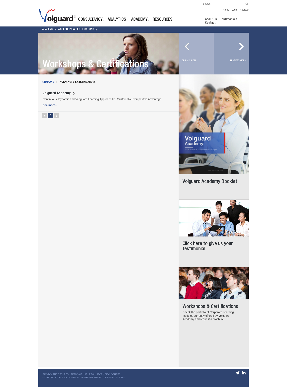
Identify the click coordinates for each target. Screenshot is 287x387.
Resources (162, 20)
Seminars (48, 82)
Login (234, 9)
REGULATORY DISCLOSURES (104, 374)
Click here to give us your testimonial (212, 245)
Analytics (117, 20)
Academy (139, 20)
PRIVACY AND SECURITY (56, 374)
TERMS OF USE (79, 374)
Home (226, 9)
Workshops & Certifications (76, 29)
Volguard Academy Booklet (212, 180)
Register (244, 9)
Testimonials (228, 19)
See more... (50, 105)
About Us (211, 19)
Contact (210, 23)
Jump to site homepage (56, 16)
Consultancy (90, 20)
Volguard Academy (59, 93)
